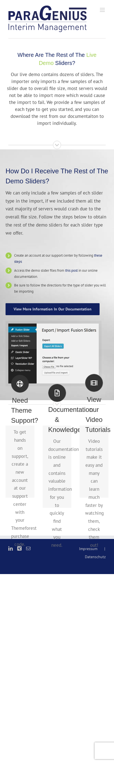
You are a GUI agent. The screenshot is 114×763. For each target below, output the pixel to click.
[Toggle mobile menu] (103, 10)
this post (71, 270)
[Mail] (28, 548)
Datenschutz (95, 556)
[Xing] (19, 548)
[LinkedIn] (10, 548)
